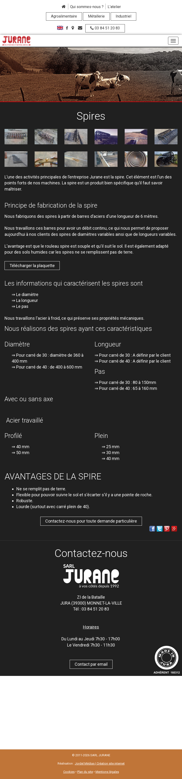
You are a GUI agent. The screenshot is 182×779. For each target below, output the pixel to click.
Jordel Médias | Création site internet (100, 763)
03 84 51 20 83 (105, 28)
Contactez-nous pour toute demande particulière (91, 521)
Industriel (123, 16)
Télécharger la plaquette (32, 265)
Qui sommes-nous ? (87, 7)
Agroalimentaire (64, 16)
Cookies (69, 772)
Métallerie (96, 16)
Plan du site (85, 772)
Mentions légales (107, 772)
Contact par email (91, 664)
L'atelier (114, 7)
